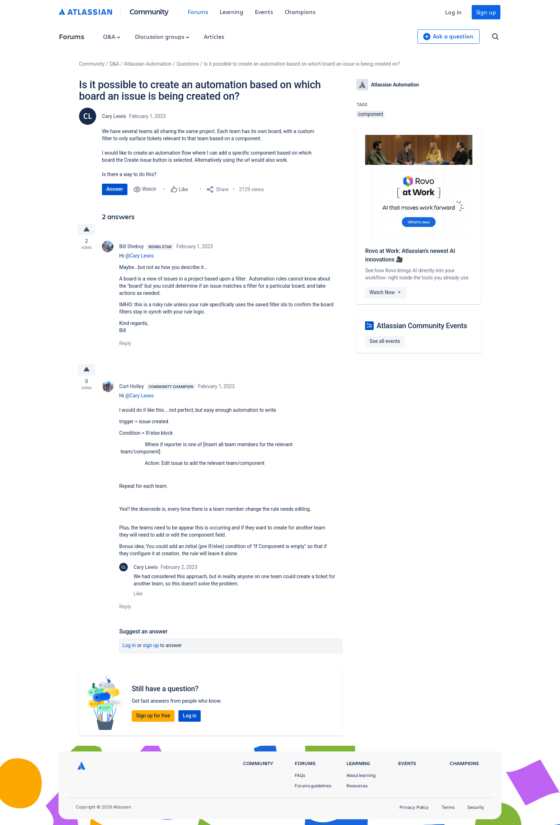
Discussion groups (162, 36)
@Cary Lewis (139, 256)
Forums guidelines (313, 785)
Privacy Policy (414, 807)
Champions (300, 11)
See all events (384, 341)
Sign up (486, 12)
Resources (357, 785)
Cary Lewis (114, 116)
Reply (125, 343)
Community (149, 11)
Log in (453, 12)
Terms (448, 807)
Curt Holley (131, 387)
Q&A (111, 36)
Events (264, 11)
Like (138, 595)
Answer (114, 189)
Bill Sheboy (131, 247)
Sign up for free (153, 717)
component (370, 114)
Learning (231, 11)
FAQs (300, 775)
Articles (214, 36)
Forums (198, 11)
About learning (360, 775)
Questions (188, 64)
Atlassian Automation (148, 64)
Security (475, 807)
